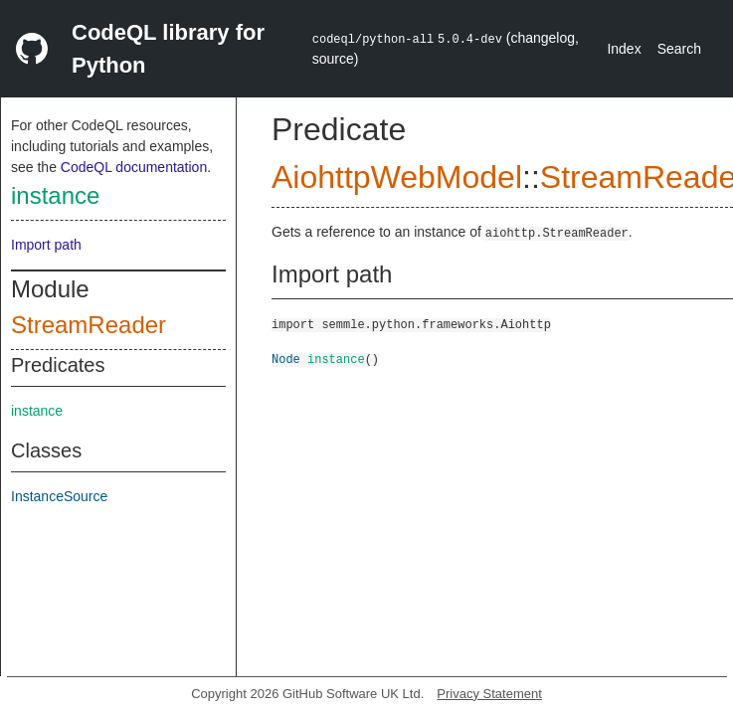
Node (286, 358)
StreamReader (88, 324)
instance (55, 195)
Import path (46, 245)
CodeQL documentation (134, 167)
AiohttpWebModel (397, 177)
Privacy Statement (489, 693)
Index (624, 49)
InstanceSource (59, 496)
